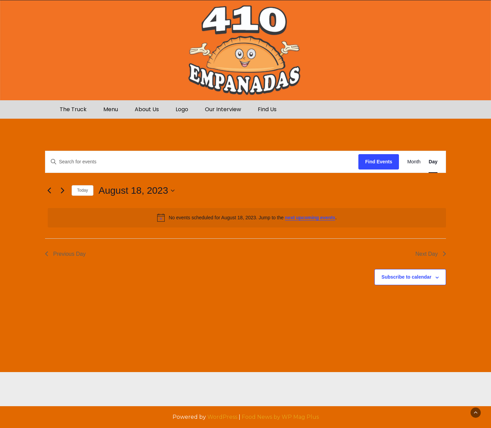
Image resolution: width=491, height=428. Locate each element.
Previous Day (65, 254)
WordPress (222, 417)
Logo (182, 109)
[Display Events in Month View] (413, 162)
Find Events (378, 161)
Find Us (267, 109)
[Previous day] (49, 191)
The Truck (73, 109)
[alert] (247, 217)
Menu (110, 109)
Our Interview (223, 109)
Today (82, 190)
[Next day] (62, 191)
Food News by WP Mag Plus (280, 417)
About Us (147, 109)
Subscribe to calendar (406, 277)
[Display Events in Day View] (433, 162)
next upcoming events (310, 217)
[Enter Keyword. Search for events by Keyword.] (201, 162)
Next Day (430, 254)
